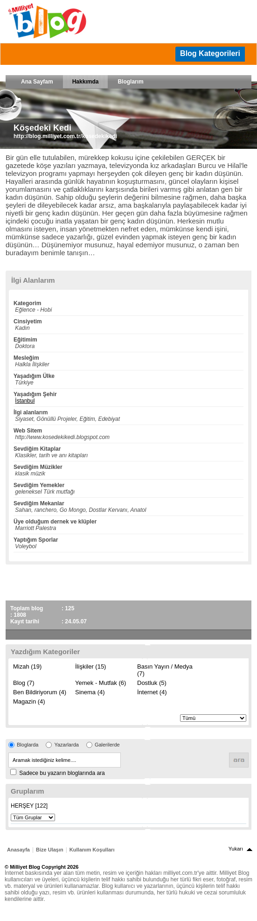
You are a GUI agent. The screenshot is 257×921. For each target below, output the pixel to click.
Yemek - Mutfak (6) (100, 682)
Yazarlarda (66, 744)
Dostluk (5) (152, 682)
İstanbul (25, 401)
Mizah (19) (27, 666)
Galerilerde (107, 744)
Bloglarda (27, 744)
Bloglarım (130, 81)
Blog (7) (24, 682)
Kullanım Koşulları (92, 849)
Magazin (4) (29, 701)
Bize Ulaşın (49, 849)
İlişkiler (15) (90, 666)
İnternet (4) (152, 692)
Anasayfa (18, 849)
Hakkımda (85, 81)
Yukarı (236, 848)
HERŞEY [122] (29, 805)
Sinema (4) (90, 692)
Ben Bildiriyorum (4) (39, 692)
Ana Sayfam (37, 81)
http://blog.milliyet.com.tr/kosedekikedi (65, 136)
